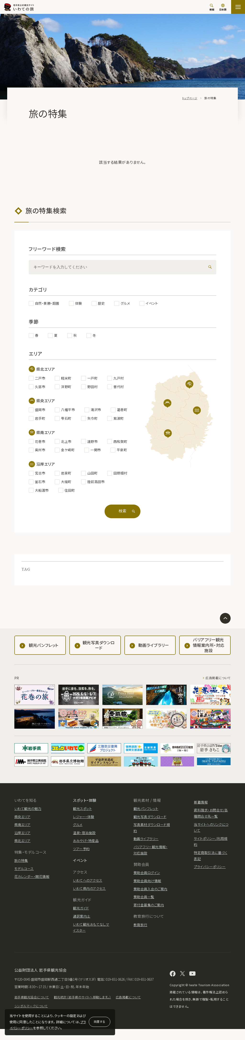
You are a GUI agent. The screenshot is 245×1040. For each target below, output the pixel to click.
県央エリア (22, 820)
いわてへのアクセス (87, 884)
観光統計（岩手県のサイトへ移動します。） (86, 1008)
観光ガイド (81, 911)
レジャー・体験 (83, 820)
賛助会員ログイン (147, 876)
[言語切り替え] (222, 8)
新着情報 (201, 805)
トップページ (189, 98)
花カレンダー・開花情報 (31, 880)
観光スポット (82, 812)
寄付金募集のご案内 (149, 908)
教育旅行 (140, 928)
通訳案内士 (81, 920)
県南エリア (22, 828)
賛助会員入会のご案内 (150, 892)
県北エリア (22, 844)
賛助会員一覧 (144, 900)
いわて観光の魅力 (27, 812)
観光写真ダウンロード (150, 820)
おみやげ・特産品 (86, 844)
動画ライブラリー (146, 842)
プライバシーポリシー (210, 870)
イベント (80, 864)
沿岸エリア (22, 836)
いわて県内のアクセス (89, 892)
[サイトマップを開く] (238, 7)
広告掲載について (217, 681)
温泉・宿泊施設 (84, 836)
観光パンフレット (146, 812)
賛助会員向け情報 (147, 884)
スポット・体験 (84, 804)
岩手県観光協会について (32, 1008)
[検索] (211, 7)
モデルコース (24, 872)
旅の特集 (21, 864)
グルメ (77, 828)
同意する (99, 1021)
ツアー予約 (81, 852)
